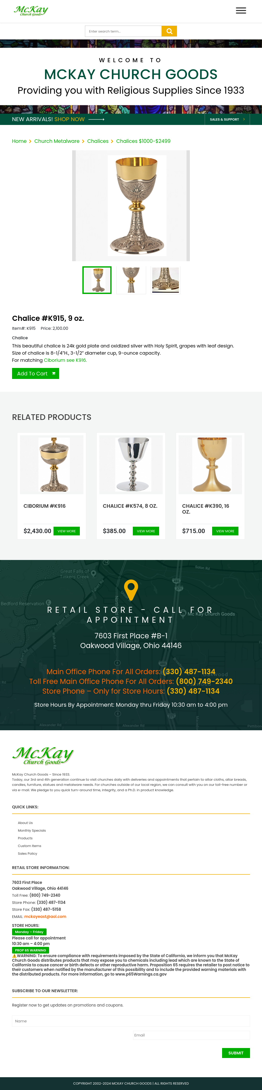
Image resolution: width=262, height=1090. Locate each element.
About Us (25, 822)
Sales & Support (224, 119)
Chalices (97, 141)
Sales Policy (27, 853)
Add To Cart (32, 373)
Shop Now (79, 119)
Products (25, 838)
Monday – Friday (29, 931)
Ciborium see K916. (65, 360)
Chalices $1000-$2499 (143, 141)
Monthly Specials (32, 830)
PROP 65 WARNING (30, 950)
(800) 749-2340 (204, 681)
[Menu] (241, 11)
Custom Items (29, 845)
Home (19, 141)
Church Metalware (56, 141)
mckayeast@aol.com (45, 916)
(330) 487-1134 (188, 672)
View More (67, 531)
